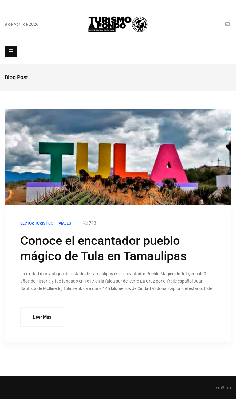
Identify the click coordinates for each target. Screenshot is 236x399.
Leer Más (42, 317)
